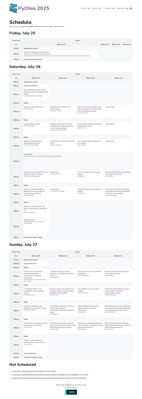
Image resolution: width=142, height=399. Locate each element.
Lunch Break (28, 154)
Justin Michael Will (79, 385)
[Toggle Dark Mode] (131, 8)
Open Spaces (14, 26)
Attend (95, 8)
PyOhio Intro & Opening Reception (36, 52)
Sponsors (121, 8)
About (84, 8)
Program (107, 8)
